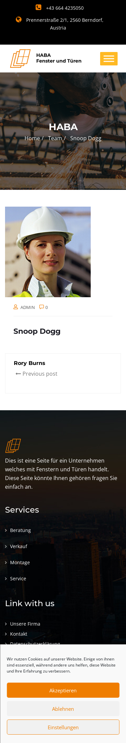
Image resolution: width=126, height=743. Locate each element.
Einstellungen (63, 727)
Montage (20, 562)
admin (27, 307)
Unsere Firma (25, 624)
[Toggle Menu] (108, 58)
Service (18, 578)
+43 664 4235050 (60, 8)
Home (32, 138)
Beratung (20, 530)
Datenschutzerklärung (35, 644)
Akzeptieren (63, 690)
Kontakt (18, 634)
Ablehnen (63, 708)
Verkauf (18, 546)
